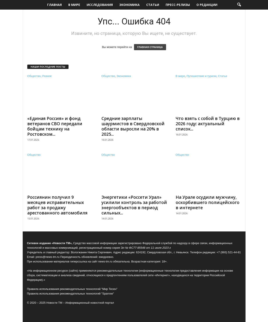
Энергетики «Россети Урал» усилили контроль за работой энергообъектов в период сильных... (134, 205)
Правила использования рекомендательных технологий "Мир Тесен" (72, 289)
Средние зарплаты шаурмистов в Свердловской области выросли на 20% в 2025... (133, 126)
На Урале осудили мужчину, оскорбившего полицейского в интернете (207, 202)
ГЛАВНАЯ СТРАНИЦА (150, 47)
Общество (34, 76)
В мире (74, 5)
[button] (239, 5)
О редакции (206, 5)
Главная (54, 5)
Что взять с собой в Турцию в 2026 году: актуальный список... (208, 124)
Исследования (100, 5)
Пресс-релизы (178, 5)
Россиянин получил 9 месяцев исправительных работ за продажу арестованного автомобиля (57, 205)
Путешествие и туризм (201, 76)
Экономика (129, 5)
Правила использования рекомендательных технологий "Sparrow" (70, 293)
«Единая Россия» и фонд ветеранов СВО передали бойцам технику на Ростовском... (54, 126)
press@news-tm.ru (47, 257)
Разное (47, 76)
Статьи (152, 5)
